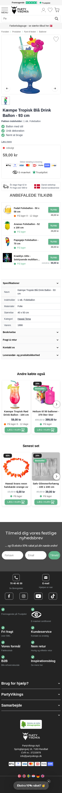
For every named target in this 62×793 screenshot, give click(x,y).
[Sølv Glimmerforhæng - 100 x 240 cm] (45, 502)
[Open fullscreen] (31, 64)
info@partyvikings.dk (31, 756)
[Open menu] (4, 10)
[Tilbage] (7, 88)
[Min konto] (43, 10)
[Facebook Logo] (9, 596)
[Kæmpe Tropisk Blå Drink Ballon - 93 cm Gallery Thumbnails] (5, 100)
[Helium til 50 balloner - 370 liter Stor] (45, 430)
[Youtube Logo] (38, 596)
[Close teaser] (48, 781)
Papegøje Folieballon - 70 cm (26, 242)
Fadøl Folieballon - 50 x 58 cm (27, 210)
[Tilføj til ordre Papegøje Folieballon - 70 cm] (53, 242)
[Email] (35, 555)
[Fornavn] (12, 555)
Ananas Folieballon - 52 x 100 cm (27, 226)
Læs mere (6, 141)
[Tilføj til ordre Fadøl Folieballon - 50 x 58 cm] (53, 210)
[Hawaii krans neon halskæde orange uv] (16, 502)
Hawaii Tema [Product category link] (24, 319)
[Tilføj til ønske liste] (56, 39)
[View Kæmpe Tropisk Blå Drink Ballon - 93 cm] (5, 100)
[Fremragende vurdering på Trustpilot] (31, 2)
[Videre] (55, 88)
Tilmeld (54, 555)
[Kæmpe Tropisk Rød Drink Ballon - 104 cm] (16, 430)
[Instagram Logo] (24, 596)
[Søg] (57, 18)
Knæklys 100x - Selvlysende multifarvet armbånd (27, 258)
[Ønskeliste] (50, 10)
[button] (31, 683)
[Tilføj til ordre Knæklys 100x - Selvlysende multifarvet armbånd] (53, 258)
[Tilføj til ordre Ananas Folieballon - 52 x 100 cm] (53, 226)
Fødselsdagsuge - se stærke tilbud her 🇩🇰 (31, 25)
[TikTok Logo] (53, 596)
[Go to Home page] (19, 9)
